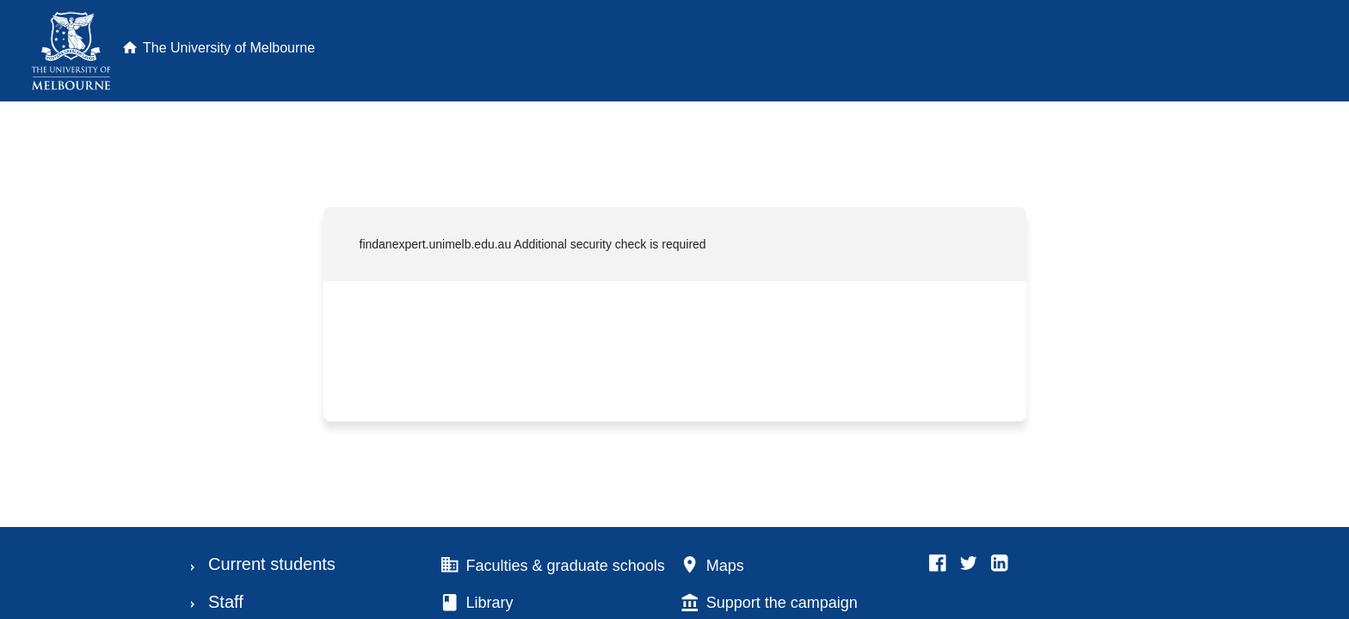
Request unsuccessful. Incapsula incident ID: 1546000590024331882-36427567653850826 (674, 309)
